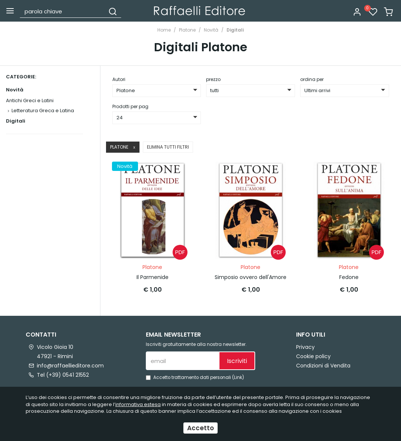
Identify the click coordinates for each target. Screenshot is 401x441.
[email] (182, 360)
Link (238, 377)
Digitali (235, 30)
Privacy (305, 347)
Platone (187, 30)
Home (164, 30)
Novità (211, 30)
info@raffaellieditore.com (70, 365)
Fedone (349, 277)
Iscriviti (237, 361)
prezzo (213, 79)
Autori (118, 79)
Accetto (200, 428)
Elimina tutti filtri (168, 147)
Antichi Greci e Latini (30, 100)
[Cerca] (112, 11)
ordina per (312, 79)
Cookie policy (313, 356)
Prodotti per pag (130, 106)
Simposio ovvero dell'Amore (250, 277)
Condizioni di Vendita (323, 365)
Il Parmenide (153, 277)
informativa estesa (138, 404)
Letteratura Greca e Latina (43, 110)
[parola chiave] (63, 11)
